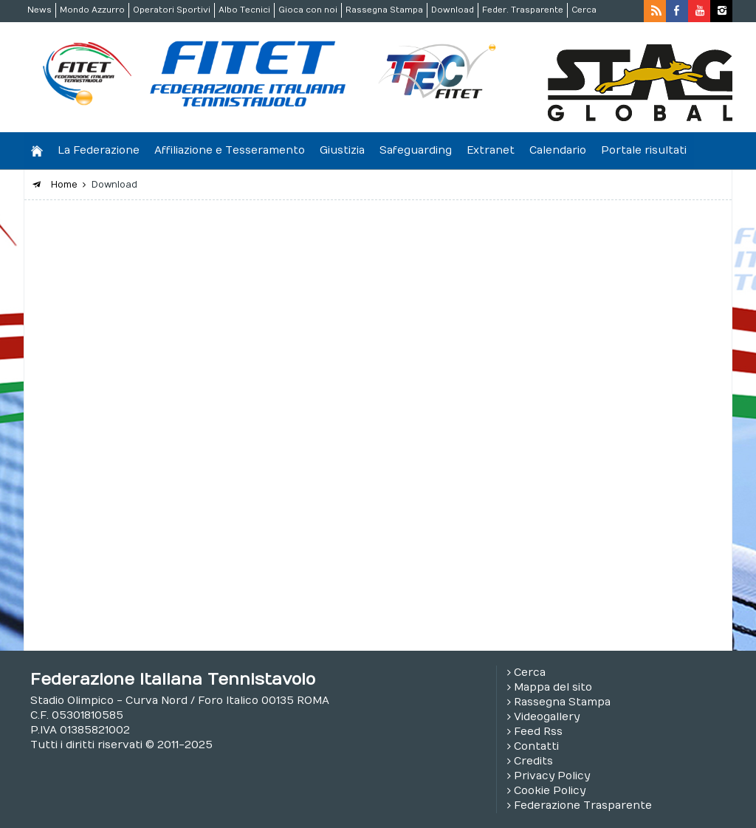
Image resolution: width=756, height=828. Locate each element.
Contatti (536, 746)
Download (452, 10)
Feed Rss (538, 731)
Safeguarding (415, 150)
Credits (533, 761)
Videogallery (547, 717)
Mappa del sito (553, 687)
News (39, 10)
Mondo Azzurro (92, 10)
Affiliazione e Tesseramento (229, 150)
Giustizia (342, 150)
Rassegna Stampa (384, 10)
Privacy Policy (552, 776)
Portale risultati (644, 150)
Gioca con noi (307, 10)
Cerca (584, 10)
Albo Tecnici (244, 10)
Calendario (557, 150)
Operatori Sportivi (171, 10)
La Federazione (99, 150)
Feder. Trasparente (522, 10)
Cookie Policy (549, 790)
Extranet (491, 150)
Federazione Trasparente (583, 805)
